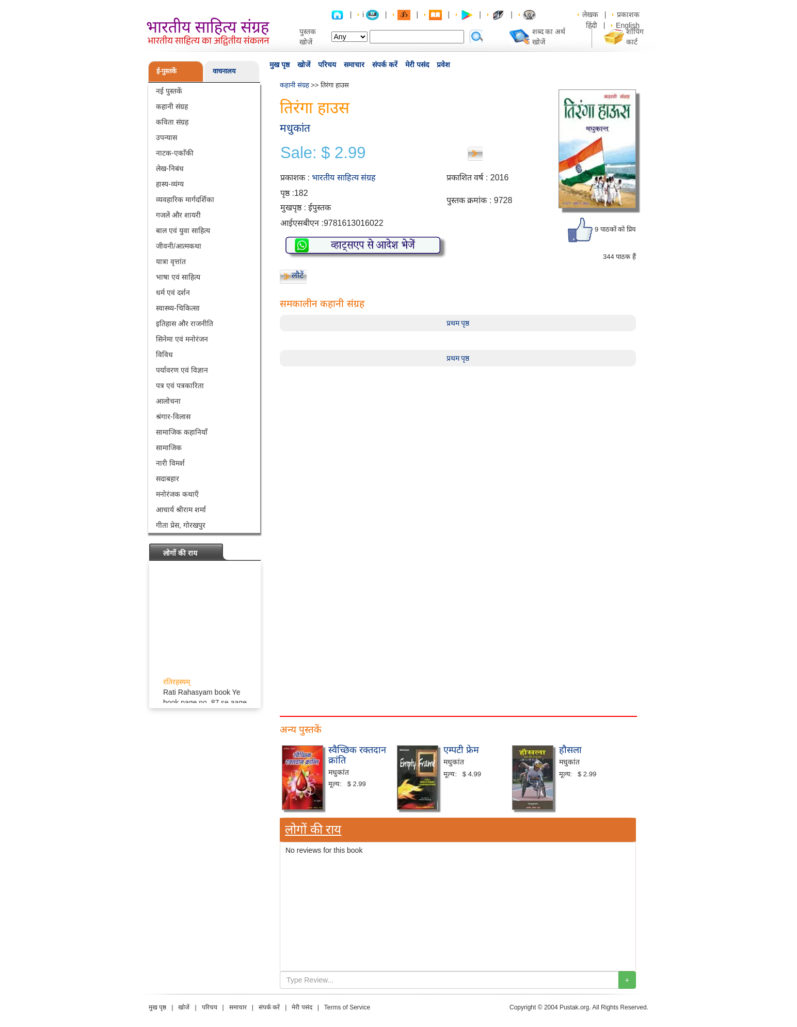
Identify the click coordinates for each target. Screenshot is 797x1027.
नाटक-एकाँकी (175, 153)
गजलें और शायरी (178, 215)
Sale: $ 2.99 (322, 153)
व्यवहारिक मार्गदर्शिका (185, 199)
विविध (164, 354)
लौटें (298, 275)
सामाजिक (169, 447)
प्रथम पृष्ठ (458, 323)
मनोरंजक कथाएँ (177, 494)
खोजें (303, 64)
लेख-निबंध (170, 168)
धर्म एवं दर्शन (173, 292)
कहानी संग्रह (172, 106)
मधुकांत (295, 128)
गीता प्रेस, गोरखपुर (180, 525)
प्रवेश (443, 64)
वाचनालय (224, 71)
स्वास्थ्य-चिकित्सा (178, 308)
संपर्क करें (384, 64)
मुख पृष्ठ (279, 64)
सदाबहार (167, 478)
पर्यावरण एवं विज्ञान (182, 370)
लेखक (590, 14)
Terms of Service (347, 1007)
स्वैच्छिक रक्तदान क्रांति (357, 755)
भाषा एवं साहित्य (178, 277)
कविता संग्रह (172, 122)
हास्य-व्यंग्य (170, 184)
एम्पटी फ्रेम (461, 750)
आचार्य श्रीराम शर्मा (181, 509)
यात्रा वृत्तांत (171, 261)
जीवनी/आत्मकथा (178, 246)
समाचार (354, 64)
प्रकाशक (628, 14)
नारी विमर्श (170, 463)
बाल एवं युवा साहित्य (183, 230)
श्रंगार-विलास (173, 416)
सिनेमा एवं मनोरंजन (182, 339)
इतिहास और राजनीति (184, 323)
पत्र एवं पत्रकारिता (180, 385)
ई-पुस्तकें (166, 71)
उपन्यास (166, 137)
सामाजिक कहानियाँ (182, 432)
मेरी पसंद (417, 64)
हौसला (570, 750)
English (628, 25)
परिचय (327, 64)
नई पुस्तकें (169, 91)
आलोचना (168, 401)
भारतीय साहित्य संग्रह (344, 177)
